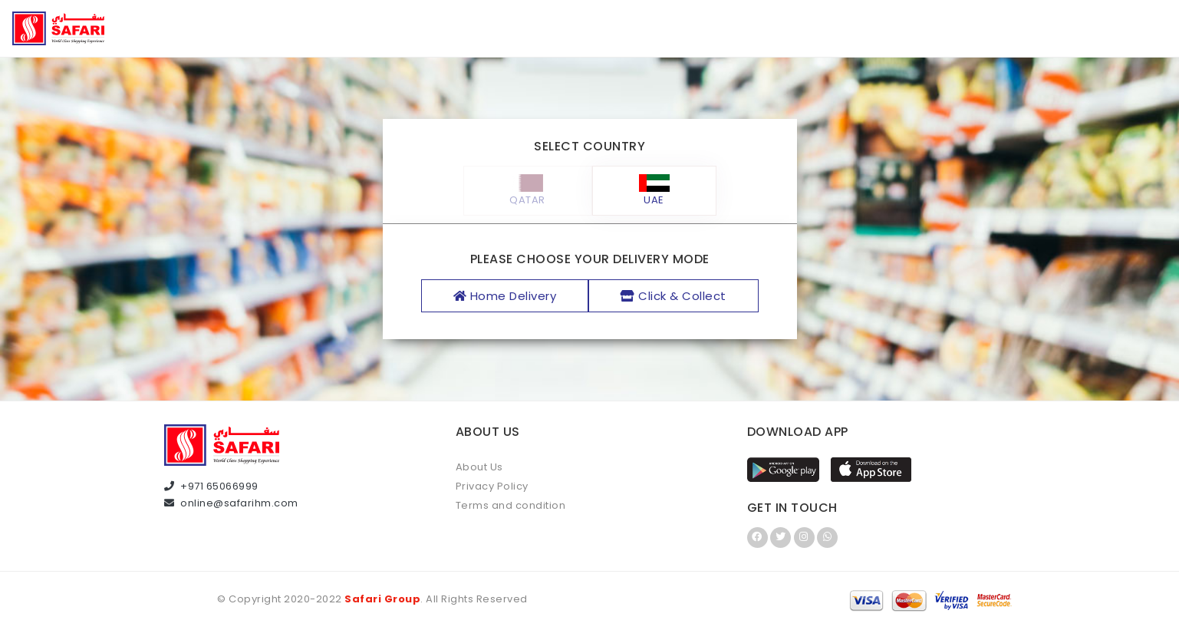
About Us (479, 467)
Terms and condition (511, 505)
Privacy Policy (492, 486)
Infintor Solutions (640, 599)
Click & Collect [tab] (673, 296)
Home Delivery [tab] (505, 296)
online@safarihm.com (231, 503)
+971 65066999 (211, 486)
